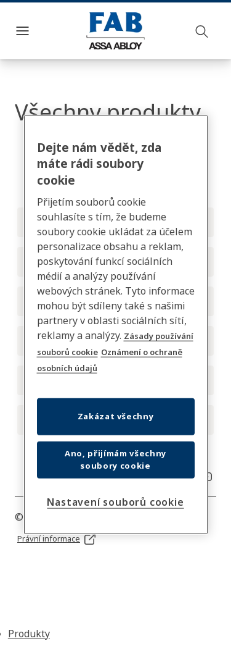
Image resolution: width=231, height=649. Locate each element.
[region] (115, 324)
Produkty (29, 633)
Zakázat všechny (116, 416)
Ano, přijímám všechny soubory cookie (115, 459)
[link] (57, 539)
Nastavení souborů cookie (115, 502)
